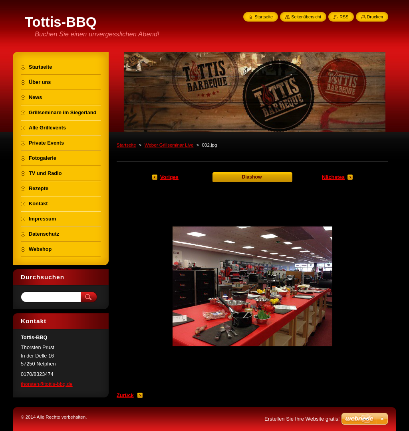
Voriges (169, 177)
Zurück (125, 395)
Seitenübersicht (306, 16)
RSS (344, 16)
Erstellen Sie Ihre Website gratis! (302, 419)
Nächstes (333, 177)
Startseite (126, 145)
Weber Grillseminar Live (169, 145)
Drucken (375, 16)
